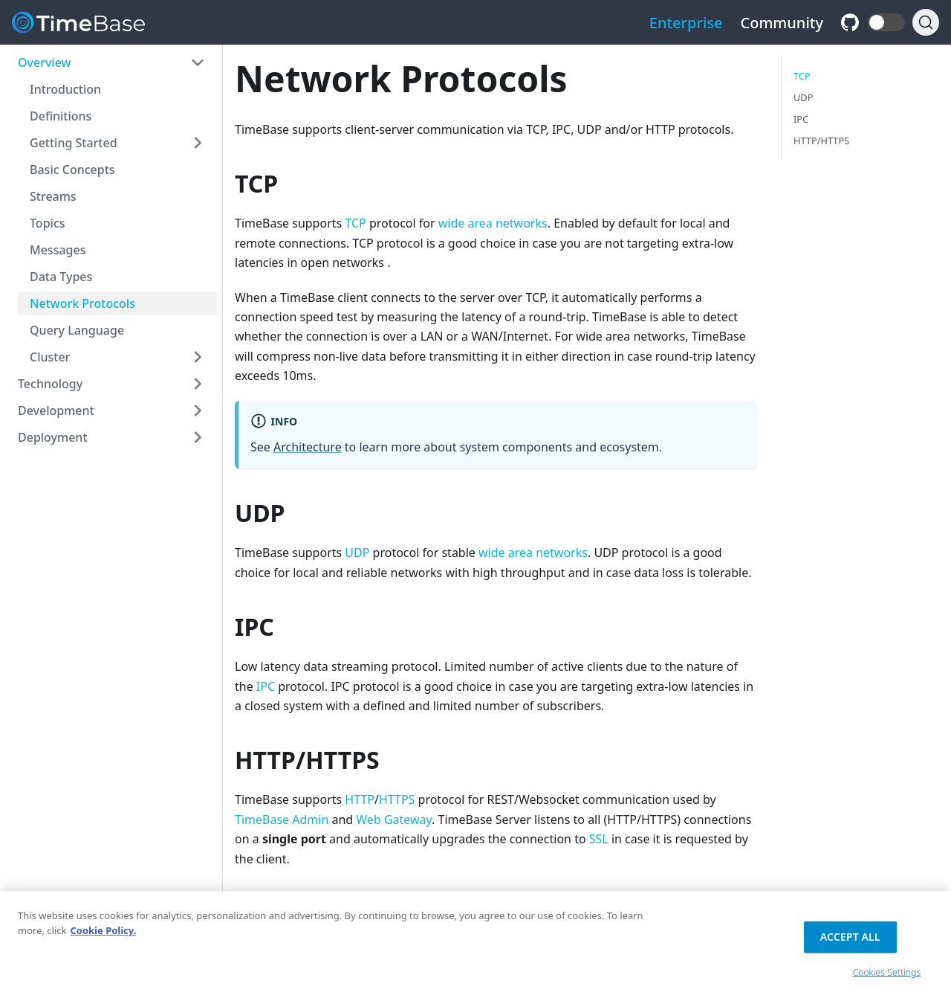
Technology (50, 384)
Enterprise (686, 23)
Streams (53, 196)
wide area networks (493, 223)
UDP (357, 552)
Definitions (60, 116)
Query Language (77, 330)
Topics (47, 223)
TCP (355, 223)
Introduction (65, 89)
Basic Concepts (72, 169)
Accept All (850, 941)
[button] (886, 22)
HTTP (359, 799)
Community (782, 23)
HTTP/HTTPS (821, 140)
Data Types (61, 276)
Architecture (307, 447)
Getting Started (73, 143)
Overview (44, 62)
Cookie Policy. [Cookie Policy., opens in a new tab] (103, 934)
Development (56, 410)
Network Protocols (82, 303)
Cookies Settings (887, 976)
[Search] (925, 22)
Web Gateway (394, 819)
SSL (598, 839)
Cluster (50, 357)
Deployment (53, 437)
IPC (265, 686)
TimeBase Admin (281, 819)
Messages (57, 250)
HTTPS (397, 799)
